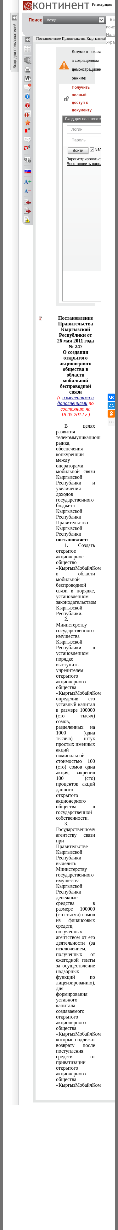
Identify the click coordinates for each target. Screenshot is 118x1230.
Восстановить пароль (85, 164)
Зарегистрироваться (84, 159)
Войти (78, 150)
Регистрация (102, 4)
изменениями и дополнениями (75, 400)
